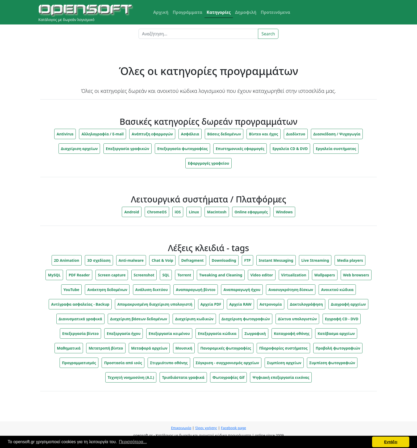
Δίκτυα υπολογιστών (297, 318)
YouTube (72, 289)
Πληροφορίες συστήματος (283, 348)
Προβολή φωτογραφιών (338, 348)
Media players (350, 260)
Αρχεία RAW (240, 304)
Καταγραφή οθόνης (292, 333)
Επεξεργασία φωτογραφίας (182, 148)
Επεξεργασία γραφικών (127, 148)
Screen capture (112, 274)
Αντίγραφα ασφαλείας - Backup (80, 304)
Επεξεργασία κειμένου (169, 333)
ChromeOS (157, 211)
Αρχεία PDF (211, 304)
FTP (247, 260)
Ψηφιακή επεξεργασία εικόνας (280, 377)
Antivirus (65, 133)
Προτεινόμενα (275, 12)
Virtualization (293, 274)
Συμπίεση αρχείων (284, 362)
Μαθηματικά (69, 348)
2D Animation (66, 260)
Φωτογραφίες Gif (228, 377)
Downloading (224, 260)
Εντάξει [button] (390, 442)
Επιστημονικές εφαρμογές (240, 148)
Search (268, 34)
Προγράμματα (187, 12)
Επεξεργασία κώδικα (217, 333)
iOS (178, 211)
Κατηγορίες (219, 12)
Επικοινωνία (181, 427)
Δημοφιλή (246, 12)
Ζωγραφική (255, 333)
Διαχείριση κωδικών (194, 318)
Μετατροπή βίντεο (106, 348)
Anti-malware (131, 260)
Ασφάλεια (190, 133)
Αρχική (160, 12)
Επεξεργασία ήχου (123, 333)
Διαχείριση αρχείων (79, 148)
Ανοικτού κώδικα (337, 289)
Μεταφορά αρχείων (149, 348)
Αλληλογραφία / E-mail (102, 133)
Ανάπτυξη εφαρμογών (152, 133)
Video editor (261, 274)
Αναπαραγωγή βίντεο (195, 289)
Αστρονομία (271, 304)
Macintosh (216, 211)
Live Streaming (315, 260)
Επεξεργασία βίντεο (80, 333)
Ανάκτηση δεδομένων (107, 289)
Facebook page (233, 427)
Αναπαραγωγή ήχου (241, 289)
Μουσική (184, 348)
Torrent (184, 274)
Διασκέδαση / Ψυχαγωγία (336, 133)
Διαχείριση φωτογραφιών (246, 318)
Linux (194, 211)
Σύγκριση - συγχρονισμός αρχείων (227, 362)
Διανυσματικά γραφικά (80, 318)
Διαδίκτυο (295, 133)
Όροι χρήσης (206, 427)
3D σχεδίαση (99, 260)
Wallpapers (324, 274)
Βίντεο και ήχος (263, 133)
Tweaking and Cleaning (220, 274)
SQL (165, 274)
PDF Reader (79, 274)
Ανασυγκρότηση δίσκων (290, 289)
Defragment (192, 260)
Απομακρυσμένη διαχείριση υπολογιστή (154, 304)
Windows (284, 211)
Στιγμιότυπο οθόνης (168, 362)
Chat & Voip (162, 260)
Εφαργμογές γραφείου (208, 163)
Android (131, 211)
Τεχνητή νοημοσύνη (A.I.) (131, 377)
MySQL (54, 274)
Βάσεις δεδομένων (224, 133)
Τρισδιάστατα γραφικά (183, 377)
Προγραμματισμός (79, 362)
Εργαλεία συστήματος (336, 148)
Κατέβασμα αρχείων (336, 333)
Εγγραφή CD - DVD (341, 318)
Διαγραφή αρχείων (348, 304)
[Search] (198, 34)
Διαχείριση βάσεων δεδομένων (138, 318)
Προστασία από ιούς (123, 362)
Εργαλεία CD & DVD (290, 148)
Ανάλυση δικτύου (151, 289)
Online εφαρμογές (251, 211)
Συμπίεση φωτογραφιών (332, 362)
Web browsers (356, 274)
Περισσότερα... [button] (133, 441)
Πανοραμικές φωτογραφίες (225, 348)
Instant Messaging (276, 260)
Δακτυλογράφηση (306, 304)
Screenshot (144, 274)
